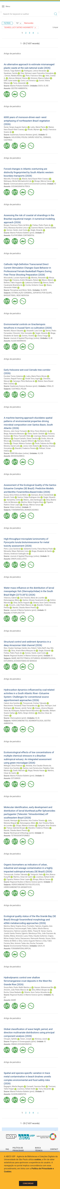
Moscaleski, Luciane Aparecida (16, 278)
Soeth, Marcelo (19, 771)
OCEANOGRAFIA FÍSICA (20, 186)
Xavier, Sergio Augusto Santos (15, 127)
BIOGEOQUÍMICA (17, 456)
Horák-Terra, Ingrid (32, 379)
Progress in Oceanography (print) (23, 1041)
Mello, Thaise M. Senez (37, 931)
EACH (40, 86)
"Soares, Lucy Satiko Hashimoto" (20, 27)
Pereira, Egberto (21, 933)
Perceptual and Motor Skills (21, 290)
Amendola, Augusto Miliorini (23, 441)
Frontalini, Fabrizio (34, 926)
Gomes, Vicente (28, 336)
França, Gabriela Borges (16, 828)
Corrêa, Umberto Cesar (34, 285)
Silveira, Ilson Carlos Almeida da (36, 992)
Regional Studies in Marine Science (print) (26, 656)
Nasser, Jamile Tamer (23, 708)
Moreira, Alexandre (38, 278)
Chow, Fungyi (42, 336)
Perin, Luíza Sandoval (12, 549)
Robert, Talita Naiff (38, 648)
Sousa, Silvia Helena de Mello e (16, 495)
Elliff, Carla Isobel (10, 81)
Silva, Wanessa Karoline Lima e (16, 228)
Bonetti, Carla (9, 497)
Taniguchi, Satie (36, 874)
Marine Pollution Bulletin (19, 86)
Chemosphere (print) (18, 718)
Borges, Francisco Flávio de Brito (16, 225)
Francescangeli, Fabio (22, 928)
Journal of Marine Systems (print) (23, 610)
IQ (38, 718)
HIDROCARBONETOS (19, 721)
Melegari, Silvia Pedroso (13, 766)
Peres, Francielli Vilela (21, 436)
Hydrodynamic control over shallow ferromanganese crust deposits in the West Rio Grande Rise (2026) (28, 981)
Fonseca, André (19, 280)
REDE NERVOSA (22, 295)
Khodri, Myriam (33, 130)
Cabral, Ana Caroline (12, 703)
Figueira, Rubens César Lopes (18, 879)
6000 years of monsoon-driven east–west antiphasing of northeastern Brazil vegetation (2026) (27, 120)
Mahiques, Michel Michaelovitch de (17, 181)
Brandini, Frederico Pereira (25, 448)
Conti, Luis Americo (28, 81)
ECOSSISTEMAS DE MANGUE (25, 661)
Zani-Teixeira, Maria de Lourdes (32, 598)
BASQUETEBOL (10, 295)
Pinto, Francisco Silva (34, 76)
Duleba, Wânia (9, 936)
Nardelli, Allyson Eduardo (13, 331)
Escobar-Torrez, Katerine (13, 376)
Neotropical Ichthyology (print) (22, 833)
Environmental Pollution (19, 946)
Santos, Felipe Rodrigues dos (28, 497)
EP (5, 997)
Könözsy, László (41, 1039)
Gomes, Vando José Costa (17, 230)
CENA (49, 386)
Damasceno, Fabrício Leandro (15, 931)
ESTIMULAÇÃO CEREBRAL (21, 293)
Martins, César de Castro (23, 877)
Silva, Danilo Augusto (21, 603)
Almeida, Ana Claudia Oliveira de (38, 766)
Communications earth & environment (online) (28, 184)
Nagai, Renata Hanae (36, 771)
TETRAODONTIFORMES (20, 836)
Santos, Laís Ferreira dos (32, 768)
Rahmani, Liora (22, 551)
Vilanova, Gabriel (10, 598)
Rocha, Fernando (36, 943)
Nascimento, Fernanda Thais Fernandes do (20, 706)
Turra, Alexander (19, 83)
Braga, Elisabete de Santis (42, 551)
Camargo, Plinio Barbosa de (23, 381)
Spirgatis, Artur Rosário (47, 826)
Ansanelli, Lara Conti (34, 331)
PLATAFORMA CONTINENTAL (22, 235)
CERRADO (47, 137)
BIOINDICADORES (31, 510)
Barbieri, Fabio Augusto (13, 283)
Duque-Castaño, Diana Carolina (26, 438)
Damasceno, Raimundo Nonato (33, 938)
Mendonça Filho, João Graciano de (42, 933)
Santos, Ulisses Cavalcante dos (35, 600)
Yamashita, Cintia (13, 500)
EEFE (45, 290)
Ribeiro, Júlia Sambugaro (33, 500)
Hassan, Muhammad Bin (43, 987)
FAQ (7, 1149)
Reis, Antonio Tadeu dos (20, 943)
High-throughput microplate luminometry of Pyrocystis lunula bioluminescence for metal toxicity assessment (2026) (26, 542)
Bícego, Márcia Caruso (43, 181)
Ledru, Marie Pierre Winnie (36, 376)
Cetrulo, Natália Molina (13, 76)
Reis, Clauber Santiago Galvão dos (17, 648)
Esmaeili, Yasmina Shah (36, 1086)
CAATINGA (8, 140)
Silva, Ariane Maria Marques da (23, 651)
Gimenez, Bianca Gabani (40, 78)
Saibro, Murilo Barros (40, 928)
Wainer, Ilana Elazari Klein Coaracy (35, 179)
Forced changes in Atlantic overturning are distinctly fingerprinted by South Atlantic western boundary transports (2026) (28, 172)
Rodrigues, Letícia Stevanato (35, 71)
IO (44, 86)
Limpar (55, 27)
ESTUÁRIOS (35, 658)
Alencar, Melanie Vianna (18, 78)
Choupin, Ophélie (10, 1039)
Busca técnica (38, 1149)
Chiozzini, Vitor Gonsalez (22, 333)
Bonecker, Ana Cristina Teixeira (33, 820)
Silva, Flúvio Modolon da (39, 431)
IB (51, 338)
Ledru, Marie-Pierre (37, 127)
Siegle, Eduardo (37, 230)
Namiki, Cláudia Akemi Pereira (24, 608)
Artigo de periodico (12, 53)
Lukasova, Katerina (32, 283)
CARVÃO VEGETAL (35, 137)
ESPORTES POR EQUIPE (42, 293)
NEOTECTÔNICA (23, 658)
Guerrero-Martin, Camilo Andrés (43, 228)
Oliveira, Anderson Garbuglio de (16, 554)
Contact (54, 1149)
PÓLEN (24, 137)
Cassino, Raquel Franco (13, 379)
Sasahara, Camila (10, 73)
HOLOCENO (16, 137)
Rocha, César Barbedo (12, 992)
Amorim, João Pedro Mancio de (21, 605)
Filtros (7, 23)
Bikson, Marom (47, 280)
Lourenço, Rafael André (45, 877)
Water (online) (15, 507)
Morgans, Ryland (31, 280)
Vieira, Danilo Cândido (36, 434)
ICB (41, 453)
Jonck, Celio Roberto (31, 446)
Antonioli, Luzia (21, 936)
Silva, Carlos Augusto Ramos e (30, 941)
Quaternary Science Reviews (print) (23, 135)
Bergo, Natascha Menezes (14, 434)
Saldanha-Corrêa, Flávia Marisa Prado (38, 549)
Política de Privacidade (18, 1149)
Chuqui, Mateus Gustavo (22, 443)
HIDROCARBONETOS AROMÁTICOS (18, 887)
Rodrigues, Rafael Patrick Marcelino (25, 711)
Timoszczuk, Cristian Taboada (34, 703)
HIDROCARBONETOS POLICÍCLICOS (25, 885)
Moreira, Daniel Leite (12, 446)
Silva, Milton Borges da (40, 990)
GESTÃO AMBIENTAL (19, 88)
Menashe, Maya (10, 551)
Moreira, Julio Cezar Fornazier (15, 431)
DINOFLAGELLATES (19, 559)
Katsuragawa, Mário (11, 600)
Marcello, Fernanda (11, 179)
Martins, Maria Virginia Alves (32, 502)
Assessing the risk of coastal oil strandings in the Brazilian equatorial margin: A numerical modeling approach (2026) (29, 219)
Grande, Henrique (10, 820)
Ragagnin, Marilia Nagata (13, 1086)
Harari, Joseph (26, 1039)
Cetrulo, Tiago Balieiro (12, 71)
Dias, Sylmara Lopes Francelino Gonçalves (37, 73)
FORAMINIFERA (17, 510)
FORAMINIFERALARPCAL (21, 948)
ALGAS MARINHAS (18, 341)
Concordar (28, 1183)
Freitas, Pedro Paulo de (42, 225)
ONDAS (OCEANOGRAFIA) (21, 1044)
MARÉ (13, 658)
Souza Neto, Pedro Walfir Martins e (17, 987)
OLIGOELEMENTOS (18, 1094)
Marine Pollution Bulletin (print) (22, 233)
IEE (47, 86)
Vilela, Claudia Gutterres (37, 936)
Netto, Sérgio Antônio (26, 713)
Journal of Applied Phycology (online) (24, 338)
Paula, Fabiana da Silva (44, 443)
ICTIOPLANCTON (18, 613)
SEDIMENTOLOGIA (48, 658)
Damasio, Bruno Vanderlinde (42, 495)
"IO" (19, 23)
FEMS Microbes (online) (19, 453)
